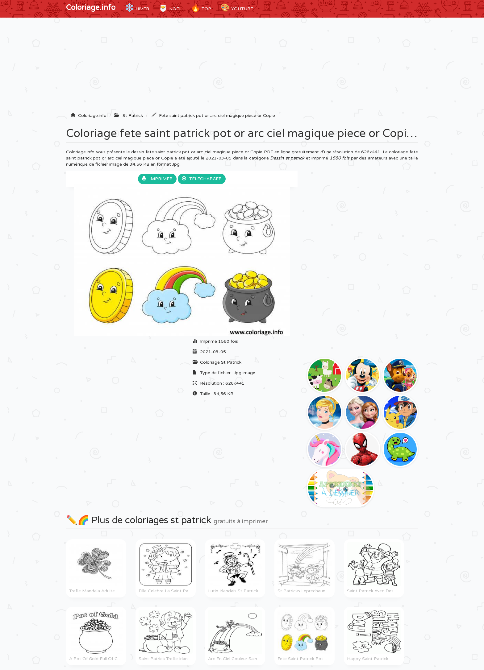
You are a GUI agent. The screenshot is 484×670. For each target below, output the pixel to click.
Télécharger (202, 178)
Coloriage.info (90, 7)
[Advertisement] (242, 67)
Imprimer (157, 178)
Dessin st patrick (287, 158)
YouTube (236, 7)
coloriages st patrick (168, 520)
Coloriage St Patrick (220, 362)
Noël (170, 7)
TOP (201, 7)
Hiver (137, 7)
